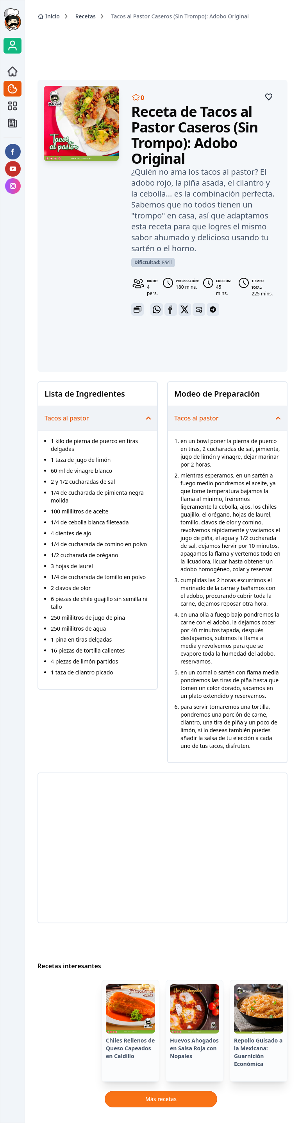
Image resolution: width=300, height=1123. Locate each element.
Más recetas (161, 1099)
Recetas (85, 16)
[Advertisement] (163, 47)
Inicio (49, 16)
